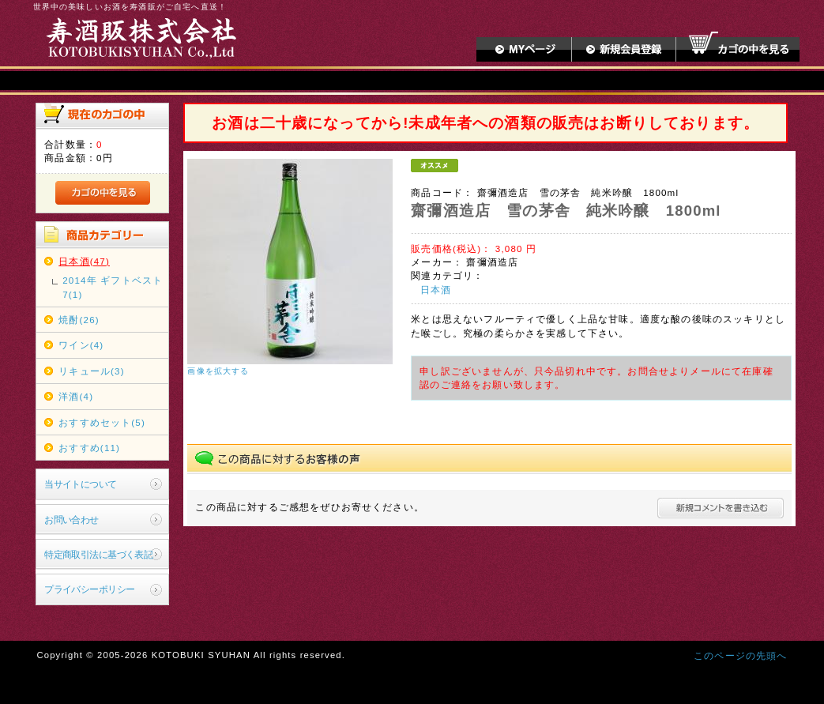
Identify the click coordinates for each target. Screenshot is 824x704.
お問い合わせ (71, 519)
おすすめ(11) (89, 447)
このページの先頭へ (740, 655)
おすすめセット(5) (101, 422)
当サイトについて (80, 484)
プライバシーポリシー (89, 589)
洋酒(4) (75, 396)
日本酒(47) (84, 261)
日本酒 (435, 289)
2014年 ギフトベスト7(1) (112, 287)
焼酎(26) (79, 319)
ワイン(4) (80, 345)
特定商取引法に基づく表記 (98, 554)
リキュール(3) (91, 371)
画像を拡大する (218, 371)
